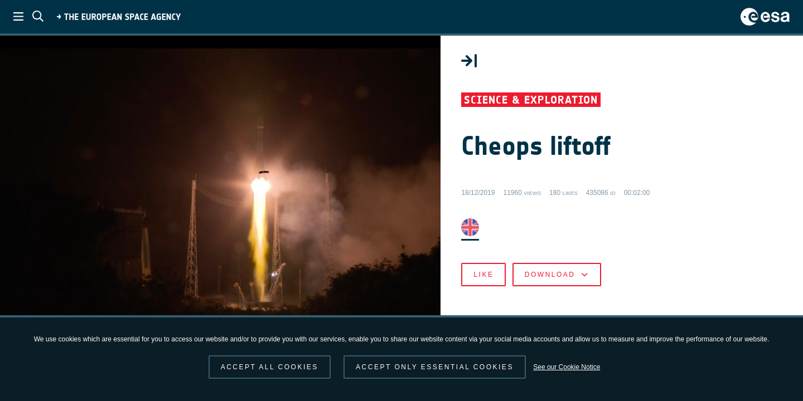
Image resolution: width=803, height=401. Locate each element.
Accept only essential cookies (435, 367)
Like (541, 278)
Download (614, 278)
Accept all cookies (269, 367)
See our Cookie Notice (566, 367)
